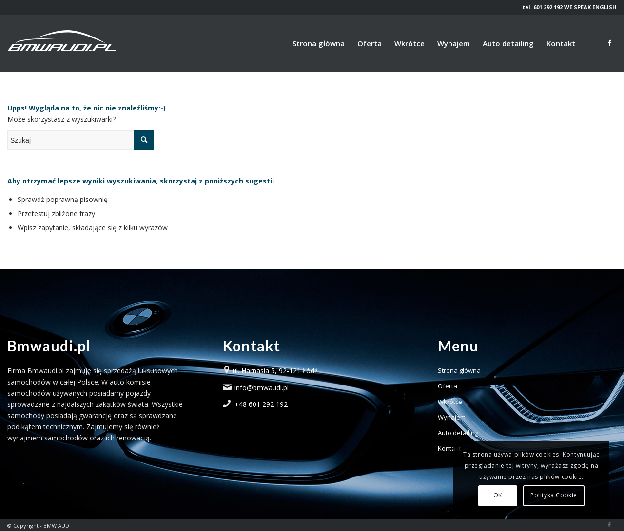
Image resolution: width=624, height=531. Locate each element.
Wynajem (452, 417)
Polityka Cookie (553, 495)
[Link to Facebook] (609, 43)
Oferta (447, 386)
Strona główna (459, 370)
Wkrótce (450, 401)
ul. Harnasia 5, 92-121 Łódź (275, 370)
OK (497, 495)
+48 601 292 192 (261, 404)
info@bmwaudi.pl (261, 387)
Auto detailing (458, 432)
